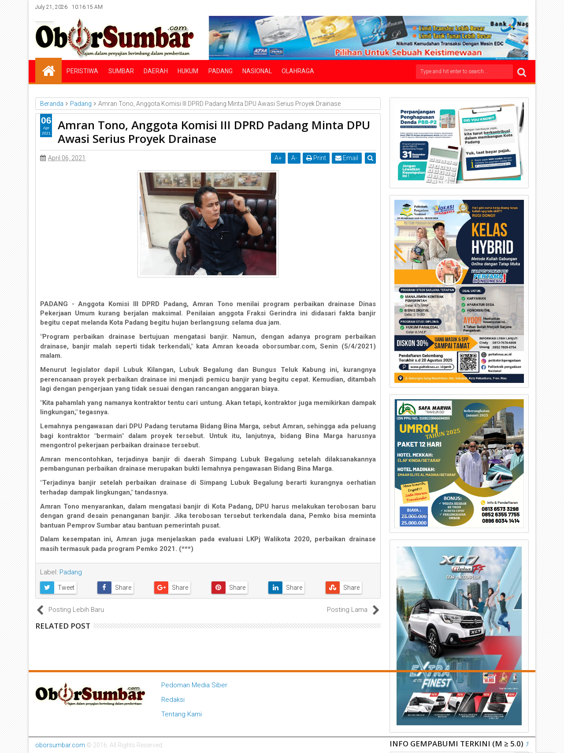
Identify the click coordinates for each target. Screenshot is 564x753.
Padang (220, 71)
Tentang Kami (181, 714)
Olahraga (298, 71)
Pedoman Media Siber (194, 685)
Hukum (188, 71)
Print (316, 157)
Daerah (156, 71)
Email (346, 157)
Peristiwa (82, 71)
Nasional (257, 71)
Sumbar (121, 71)
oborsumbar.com (60, 745)
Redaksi (173, 700)
